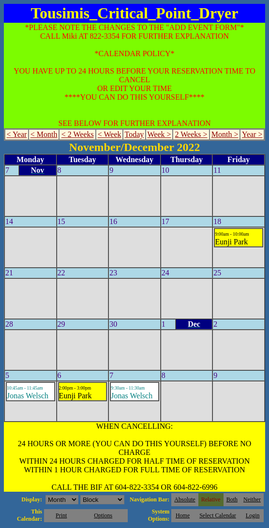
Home (183, 515)
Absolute (184, 499)
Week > (159, 134)
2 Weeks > (191, 134)
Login (253, 515)
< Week (109, 134)
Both (232, 499)
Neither (252, 499)
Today (134, 134)
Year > (252, 134)
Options (103, 515)
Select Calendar (217, 515)
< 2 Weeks (77, 134)
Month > (225, 134)
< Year (16, 134)
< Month (44, 134)
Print (61, 515)
